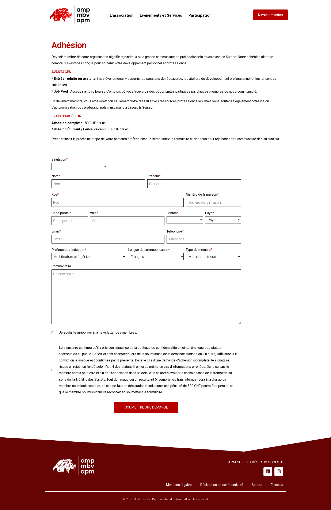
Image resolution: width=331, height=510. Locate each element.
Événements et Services (161, 15)
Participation (200, 15)
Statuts (257, 485)
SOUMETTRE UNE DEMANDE (146, 407)
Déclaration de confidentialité (221, 485)
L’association (121, 15)
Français (277, 485)
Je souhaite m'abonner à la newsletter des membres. (94, 332)
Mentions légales (179, 485)
